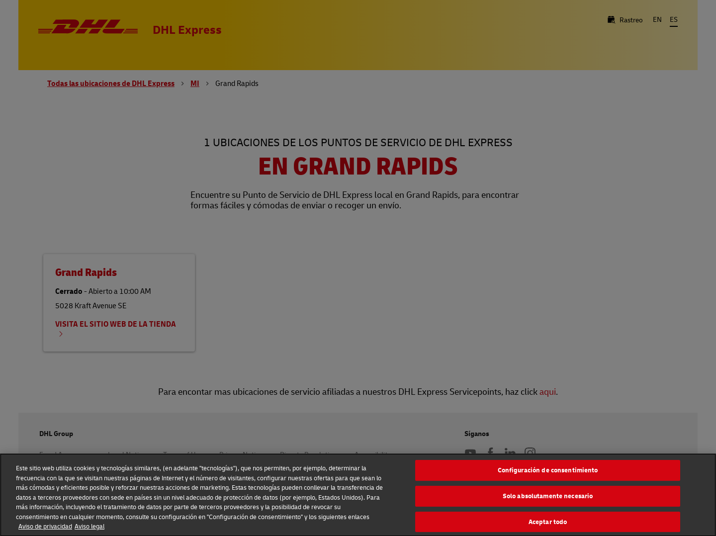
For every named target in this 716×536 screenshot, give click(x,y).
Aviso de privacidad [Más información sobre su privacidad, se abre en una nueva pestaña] (45, 528)
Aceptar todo (548, 523)
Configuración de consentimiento (548, 472)
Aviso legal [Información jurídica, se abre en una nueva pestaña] (89, 528)
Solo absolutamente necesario (548, 498)
